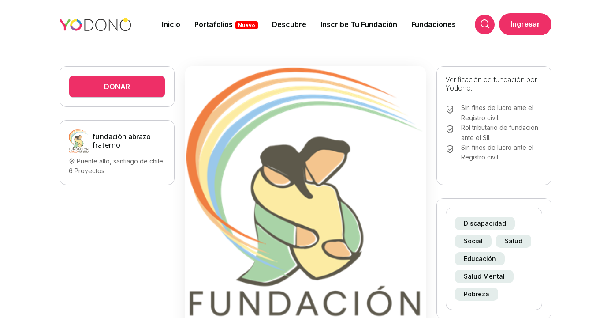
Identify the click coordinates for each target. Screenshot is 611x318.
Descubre (289, 24)
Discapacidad (485, 223)
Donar (117, 86)
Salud (513, 241)
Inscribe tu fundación (358, 24)
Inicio (171, 24)
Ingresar (525, 24)
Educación (480, 258)
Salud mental (484, 276)
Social (473, 241)
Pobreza (476, 294)
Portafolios (226, 24)
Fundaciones (433, 24)
